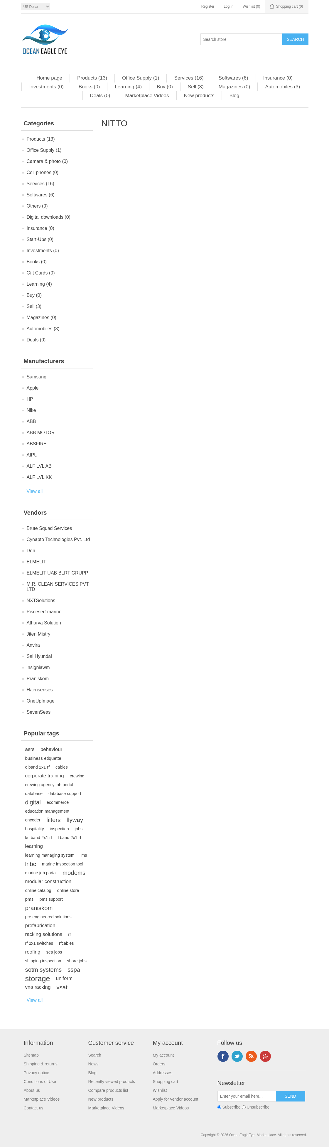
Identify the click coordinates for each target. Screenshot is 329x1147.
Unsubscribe (258, 1107)
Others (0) (37, 205)
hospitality (34, 828)
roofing (33, 952)
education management (47, 811)
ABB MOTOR (41, 432)
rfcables (66, 943)
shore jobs (77, 961)
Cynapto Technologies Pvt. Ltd (58, 539)
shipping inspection (43, 961)
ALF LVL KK (39, 477)
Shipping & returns (41, 1064)
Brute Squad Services (49, 528)
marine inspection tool (62, 864)
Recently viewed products (111, 1081)
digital (33, 802)
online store (68, 890)
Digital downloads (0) (48, 217)
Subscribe (231, 1107)
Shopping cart (165, 1081)
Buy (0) (165, 87)
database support (64, 793)
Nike (31, 410)
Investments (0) (46, 87)
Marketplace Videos (147, 95)
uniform (64, 978)
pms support (51, 899)
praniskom (39, 908)
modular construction (48, 881)
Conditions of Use (40, 1081)
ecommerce (58, 802)
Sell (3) (196, 87)
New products (199, 95)
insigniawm (38, 667)
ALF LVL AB (39, 466)
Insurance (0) (278, 78)
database (34, 793)
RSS (251, 1056)
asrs (30, 749)
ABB (31, 421)
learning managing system (50, 855)
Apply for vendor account (175, 1099)
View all (35, 491)
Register (208, 6)
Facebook (223, 1056)
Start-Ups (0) (40, 239)
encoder (33, 820)
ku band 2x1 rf (38, 837)
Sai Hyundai (39, 656)
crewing (77, 776)
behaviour (52, 749)
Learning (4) (128, 87)
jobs (79, 828)
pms (29, 899)
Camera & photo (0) (47, 161)
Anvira (33, 645)
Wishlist (160, 1090)
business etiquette (43, 758)
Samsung (37, 376)
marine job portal (41, 872)
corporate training (44, 776)
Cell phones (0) (43, 172)
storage (37, 978)
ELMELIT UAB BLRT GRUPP (57, 572)
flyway (74, 820)
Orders (159, 1064)
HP (30, 399)
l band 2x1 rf (69, 837)
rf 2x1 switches (39, 943)
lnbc (30, 864)
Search (94, 1055)
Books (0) (89, 87)
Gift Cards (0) (41, 272)
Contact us (33, 1108)
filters (53, 820)
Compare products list (108, 1090)
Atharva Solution (44, 622)
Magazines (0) (234, 87)
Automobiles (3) (282, 87)
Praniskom (38, 678)
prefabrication (40, 925)
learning (34, 846)
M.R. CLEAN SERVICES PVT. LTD (58, 587)
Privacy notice (36, 1072)
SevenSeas (39, 712)
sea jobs (54, 952)
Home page (49, 78)
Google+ (265, 1056)
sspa (74, 969)
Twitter (237, 1056)
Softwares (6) (233, 78)
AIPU (32, 454)
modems (74, 873)
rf (69, 934)
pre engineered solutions (48, 916)
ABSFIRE (37, 443)
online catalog (38, 890)
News (93, 1064)
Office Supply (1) (140, 78)
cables (61, 767)
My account (163, 1055)
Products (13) (92, 78)
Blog (234, 95)
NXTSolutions (41, 600)
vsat (61, 987)
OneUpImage (41, 700)
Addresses (162, 1072)
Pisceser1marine (44, 611)
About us (32, 1090)
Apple (33, 387)
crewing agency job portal (49, 784)
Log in (228, 6)
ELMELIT (36, 561)
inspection (59, 828)
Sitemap (31, 1055)
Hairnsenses (40, 689)
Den (31, 550)
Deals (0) (100, 95)
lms (83, 855)
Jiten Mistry (38, 633)
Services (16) (188, 78)
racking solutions (44, 934)
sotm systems (43, 969)
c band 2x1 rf (37, 767)
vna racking (38, 987)
